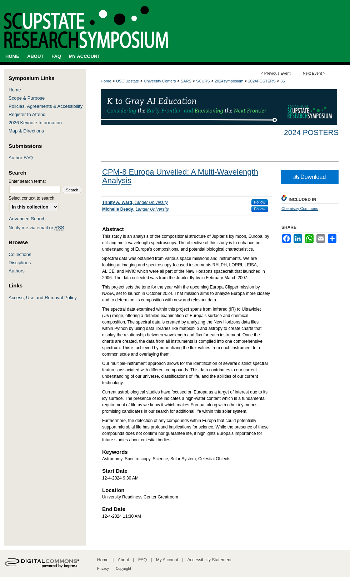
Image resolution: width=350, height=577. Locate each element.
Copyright (123, 569)
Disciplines (20, 262)
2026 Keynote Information (35, 122)
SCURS (203, 81)
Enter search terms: (27, 181)
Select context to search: (32, 198)
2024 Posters (311, 132)
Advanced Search (27, 218)
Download (310, 177)
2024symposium (229, 81)
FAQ (142, 559)
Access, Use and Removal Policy (43, 297)
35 (282, 81)
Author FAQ (21, 157)
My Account (167, 559)
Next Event (312, 73)
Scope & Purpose (27, 98)
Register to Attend (27, 114)
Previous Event (277, 73)
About (123, 559)
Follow (259, 202)
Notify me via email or (36, 227)
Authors (17, 271)
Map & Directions (26, 131)
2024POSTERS (262, 81)
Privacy (103, 569)
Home (106, 81)
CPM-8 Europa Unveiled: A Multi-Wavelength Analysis (180, 176)
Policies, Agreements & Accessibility (45, 106)
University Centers (160, 81)
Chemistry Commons (299, 208)
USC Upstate (128, 81)
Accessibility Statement (209, 559)
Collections (20, 254)
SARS (186, 81)
